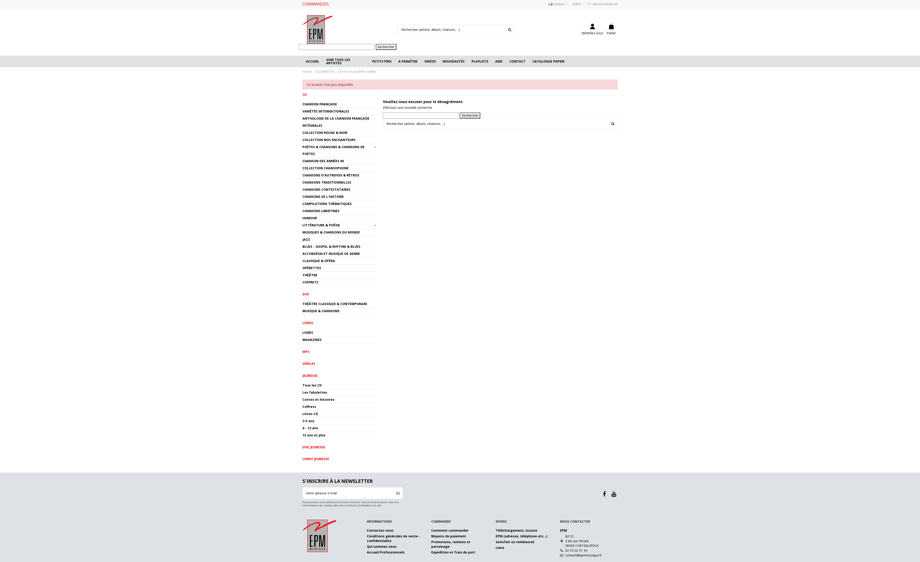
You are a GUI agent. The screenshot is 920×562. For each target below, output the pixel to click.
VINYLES (308, 363)
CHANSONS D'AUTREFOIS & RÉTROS (330, 175)
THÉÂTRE (309, 275)
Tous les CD (312, 385)
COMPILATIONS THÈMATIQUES (327, 204)
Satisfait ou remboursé (515, 542)
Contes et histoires (318, 399)
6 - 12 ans (310, 428)
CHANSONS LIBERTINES (320, 211)
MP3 (305, 351)
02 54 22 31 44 (576, 550)
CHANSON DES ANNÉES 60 (323, 161)
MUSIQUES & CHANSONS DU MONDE (331, 232)
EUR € (578, 4)
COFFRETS (310, 282)
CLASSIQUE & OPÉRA (318, 261)
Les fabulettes (314, 392)
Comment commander (450, 530)
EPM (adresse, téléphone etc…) (521, 536)
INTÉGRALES (312, 125)
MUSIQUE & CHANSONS (320, 311)
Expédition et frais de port (453, 552)
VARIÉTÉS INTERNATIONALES (325, 111)
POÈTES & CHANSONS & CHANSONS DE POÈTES (333, 150)
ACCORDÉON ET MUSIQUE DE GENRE (331, 253)
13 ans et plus (313, 435)
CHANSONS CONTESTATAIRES (326, 189)
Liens (500, 547)
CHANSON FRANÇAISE (319, 104)
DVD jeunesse (313, 447)
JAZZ (306, 239)
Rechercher (386, 47)
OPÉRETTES (311, 268)
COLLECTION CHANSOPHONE (325, 168)
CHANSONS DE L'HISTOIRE (323, 196)
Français (558, 4)
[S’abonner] (398, 493)
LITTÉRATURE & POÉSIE (321, 225)
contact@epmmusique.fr (583, 555)
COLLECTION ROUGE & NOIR (324, 132)
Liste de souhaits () (603, 4)
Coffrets (309, 406)
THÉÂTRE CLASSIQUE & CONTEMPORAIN (334, 304)
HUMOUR (309, 218)
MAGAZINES (312, 339)
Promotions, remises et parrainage (450, 544)
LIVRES (307, 332)
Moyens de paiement (448, 536)
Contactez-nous (380, 530)
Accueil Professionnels (386, 552)
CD (304, 94)
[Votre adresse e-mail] (348, 493)
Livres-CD (310, 414)
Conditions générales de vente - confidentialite (393, 538)
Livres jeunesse (315, 459)
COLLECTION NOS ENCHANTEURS (329, 140)
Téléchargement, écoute (516, 530)
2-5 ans (308, 421)
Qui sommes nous (382, 546)
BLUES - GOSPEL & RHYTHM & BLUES (331, 246)
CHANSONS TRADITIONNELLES (326, 182)
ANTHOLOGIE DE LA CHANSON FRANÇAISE (335, 118)
